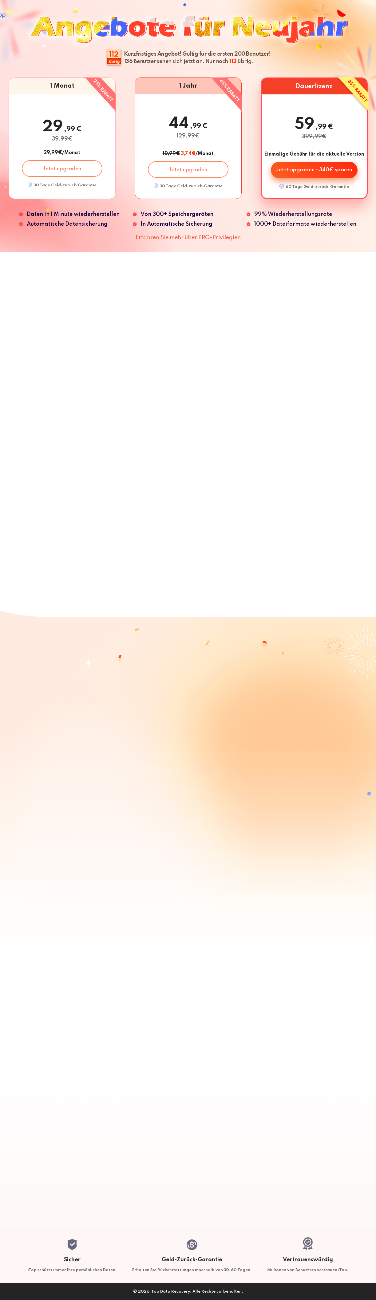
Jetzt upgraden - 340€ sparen (314, 169)
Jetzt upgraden (62, 169)
